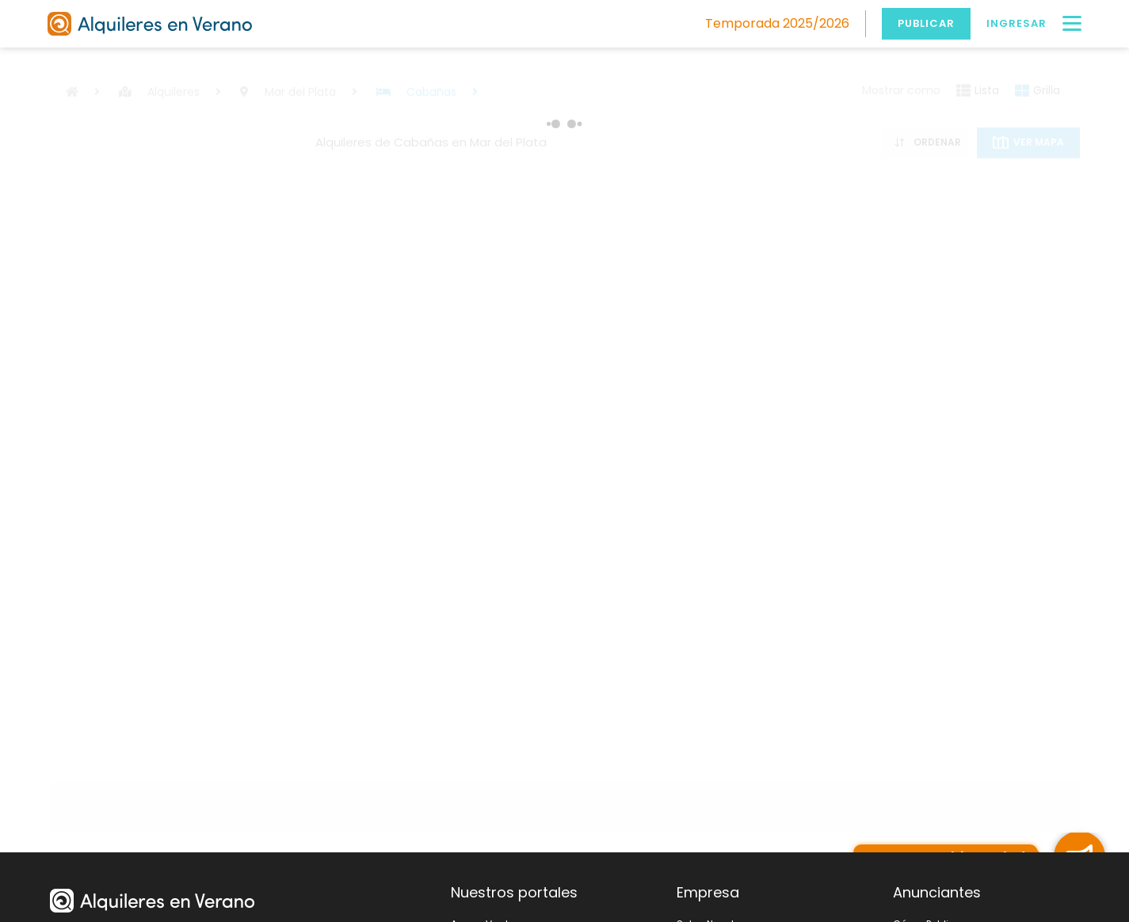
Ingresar (1016, 23)
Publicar (926, 23)
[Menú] (1071, 23)
